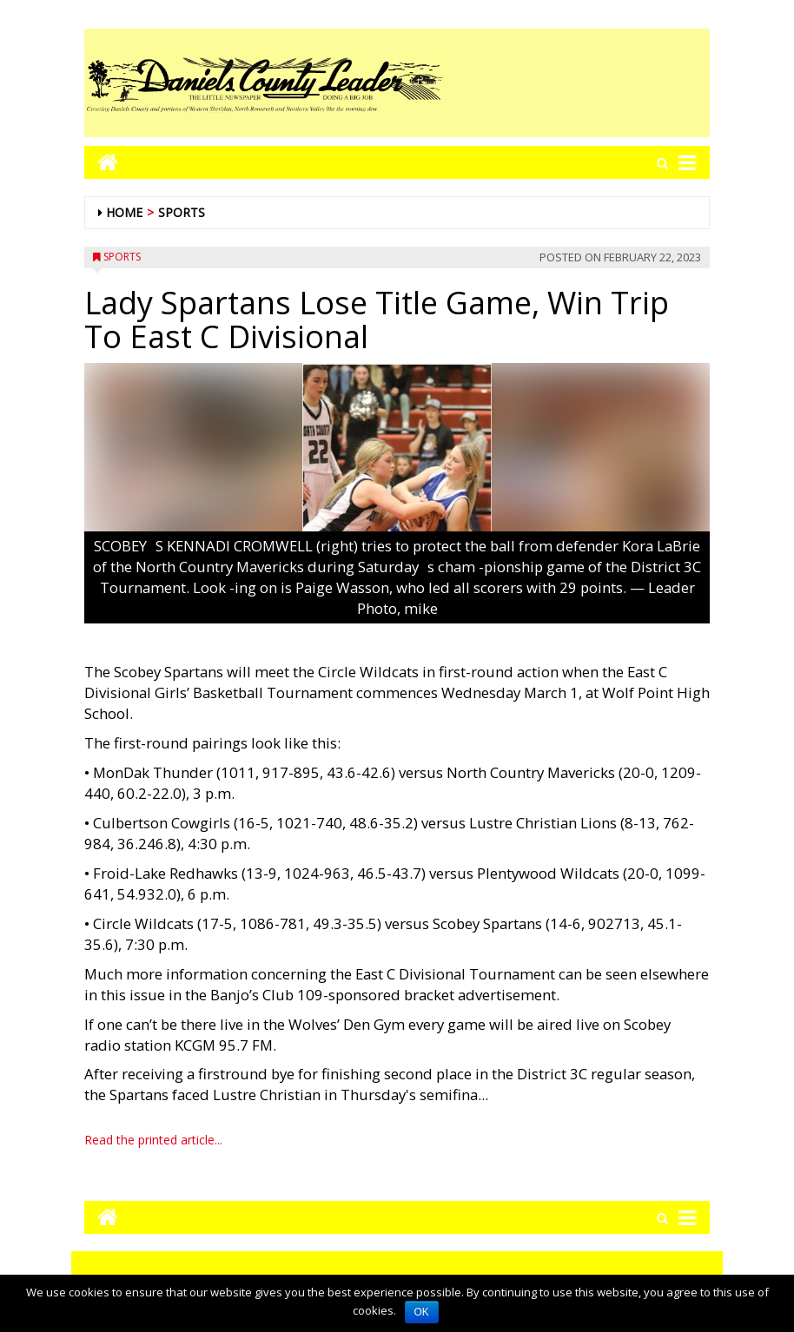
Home (124, 212)
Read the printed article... (153, 1139)
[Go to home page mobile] (101, 162)
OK (421, 1312)
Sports (181, 212)
